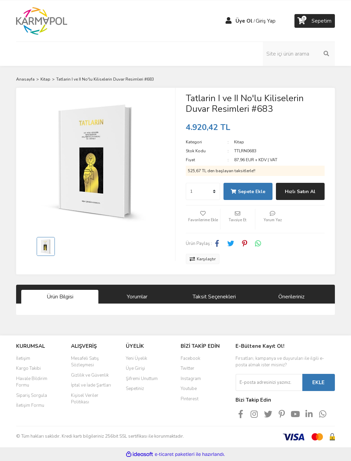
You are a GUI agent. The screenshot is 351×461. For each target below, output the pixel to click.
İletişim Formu (30, 405)
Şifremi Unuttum (142, 379)
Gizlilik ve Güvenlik (90, 375)
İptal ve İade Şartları (91, 385)
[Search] (299, 54)
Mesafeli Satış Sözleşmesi (85, 361)
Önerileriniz (291, 296)
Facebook (190, 358)
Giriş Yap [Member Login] (266, 20)
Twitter (187, 368)
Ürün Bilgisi (60, 296)
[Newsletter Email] (268, 382)
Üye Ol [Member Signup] (244, 20)
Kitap (239, 142)
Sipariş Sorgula (31, 395)
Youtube (189, 389)
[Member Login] (229, 21)
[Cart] (314, 21)
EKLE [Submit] (318, 382)
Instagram (191, 379)
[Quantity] (203, 191)
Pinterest (189, 399)
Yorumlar (137, 296)
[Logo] (41, 20)
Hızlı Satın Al (300, 191)
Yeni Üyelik (136, 358)
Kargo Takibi (28, 368)
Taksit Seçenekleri (214, 296)
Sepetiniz (135, 389)
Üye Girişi (135, 368)
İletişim (23, 358)
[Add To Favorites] (203, 219)
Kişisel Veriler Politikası (84, 398)
